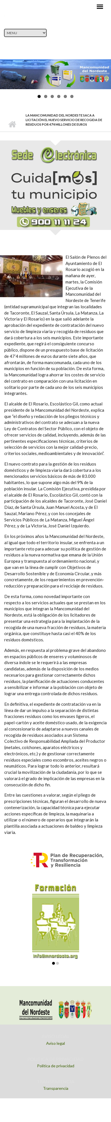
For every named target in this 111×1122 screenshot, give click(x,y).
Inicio (12, 124)
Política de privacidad (55, 1065)
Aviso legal (55, 1043)
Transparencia (55, 1088)
